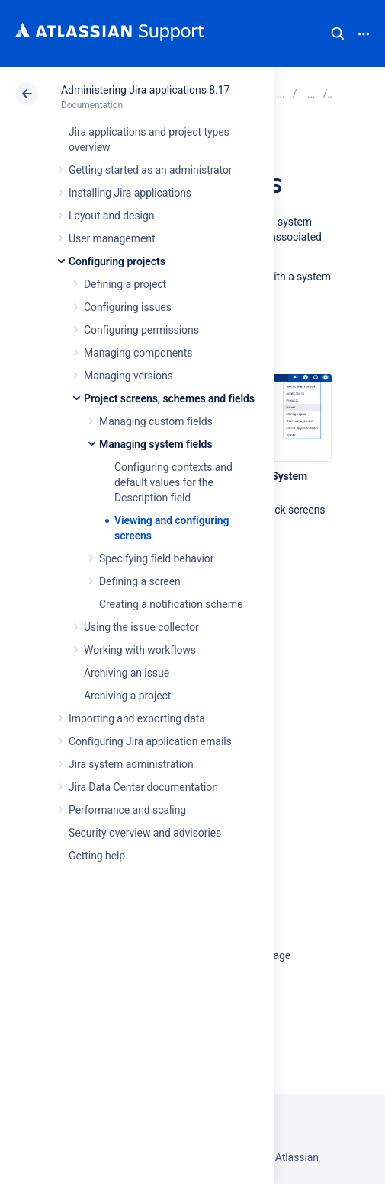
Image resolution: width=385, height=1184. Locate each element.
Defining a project (125, 284)
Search (338, 33)
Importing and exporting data (137, 718)
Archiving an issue (126, 673)
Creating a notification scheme (170, 604)
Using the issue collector (141, 627)
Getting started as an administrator (151, 170)
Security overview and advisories (145, 833)
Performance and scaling (127, 810)
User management (112, 238)
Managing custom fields (156, 421)
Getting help (97, 856)
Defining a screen (140, 581)
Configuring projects (117, 261)
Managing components (138, 353)
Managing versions (128, 376)
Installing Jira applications (130, 193)
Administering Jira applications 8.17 (145, 90)
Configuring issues (128, 307)
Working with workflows (140, 650)
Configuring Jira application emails (150, 741)
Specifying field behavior (156, 558)
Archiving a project (127, 696)
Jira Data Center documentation (143, 787)
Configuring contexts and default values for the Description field (173, 482)
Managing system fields (156, 444)
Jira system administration (131, 764)
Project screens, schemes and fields (169, 398)
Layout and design (111, 216)
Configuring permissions (141, 330)
